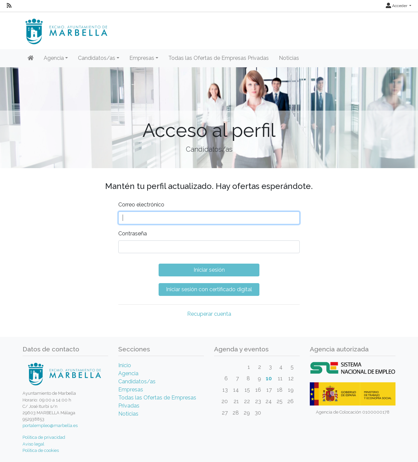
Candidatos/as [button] (96, 58)
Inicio (124, 365)
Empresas (130, 389)
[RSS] (9, 5)
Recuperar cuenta (209, 314)
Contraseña (132, 233)
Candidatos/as (137, 381)
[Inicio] (31, 58)
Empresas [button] (141, 58)
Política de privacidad (44, 437)
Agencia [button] (54, 58)
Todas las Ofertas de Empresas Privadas (218, 58)
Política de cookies (41, 450)
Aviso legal (33, 444)
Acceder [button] (397, 5)
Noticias (289, 58)
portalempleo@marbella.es (50, 425)
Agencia (128, 373)
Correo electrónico (141, 204)
